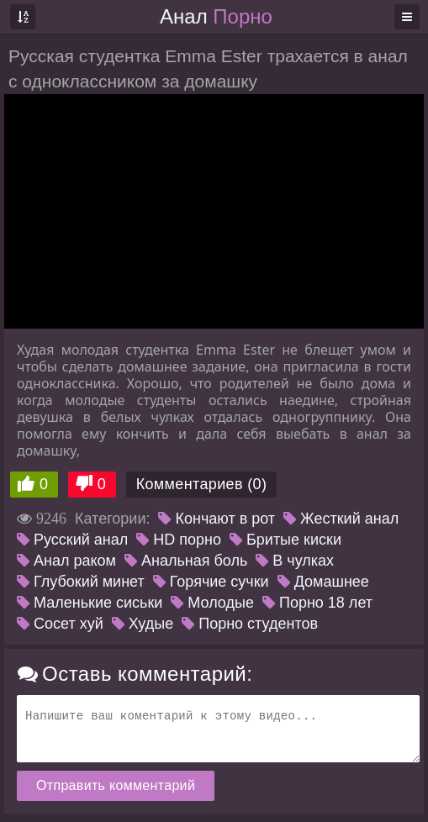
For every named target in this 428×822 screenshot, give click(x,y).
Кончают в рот (216, 518)
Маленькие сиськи (89, 602)
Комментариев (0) (201, 484)
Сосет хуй (60, 623)
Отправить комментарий (115, 785)
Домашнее (323, 581)
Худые (142, 623)
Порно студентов (250, 623)
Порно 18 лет (317, 602)
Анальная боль (185, 560)
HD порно (178, 539)
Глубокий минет (81, 581)
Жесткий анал (341, 518)
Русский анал (72, 539)
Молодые (212, 602)
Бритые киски (285, 539)
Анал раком (66, 560)
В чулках (295, 560)
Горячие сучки (211, 581)
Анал (216, 16)
